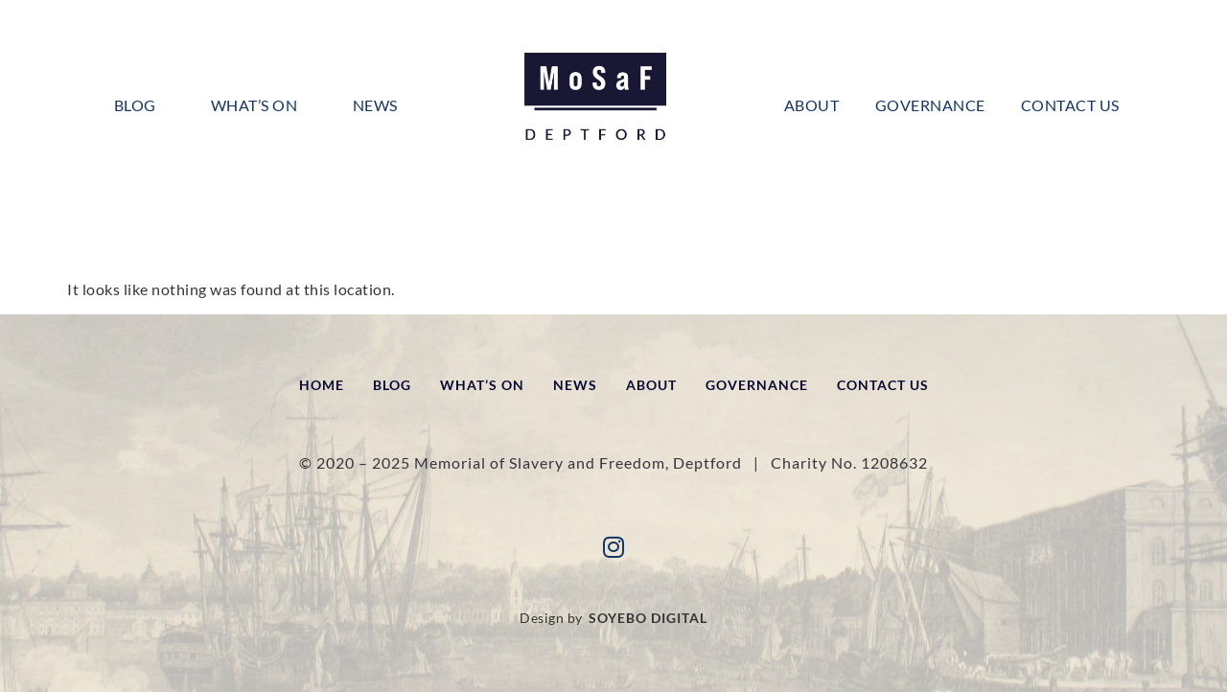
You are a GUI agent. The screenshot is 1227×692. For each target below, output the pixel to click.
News (375, 105)
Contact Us (1070, 105)
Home (321, 385)
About (812, 105)
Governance (930, 105)
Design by (613, 618)
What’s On (254, 105)
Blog (135, 105)
